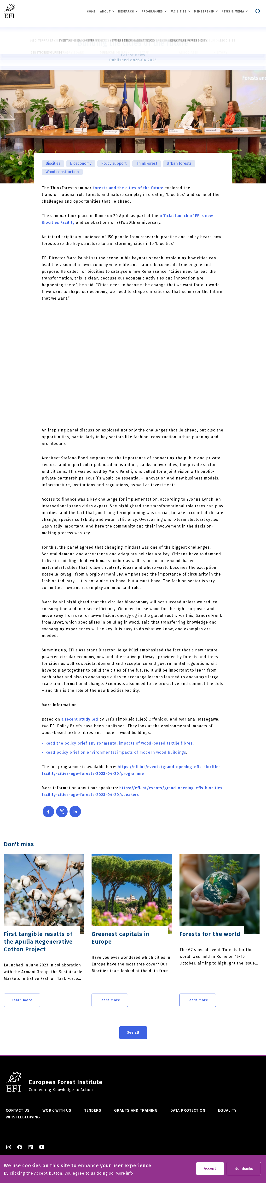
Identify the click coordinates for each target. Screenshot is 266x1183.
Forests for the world (209, 934)
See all (133, 1033)
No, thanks (244, 1169)
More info (124, 1173)
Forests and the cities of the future (128, 188)
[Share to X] (62, 811)
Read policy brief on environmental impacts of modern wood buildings (115, 752)
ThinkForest (146, 163)
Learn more (22, 1000)
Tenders (92, 1110)
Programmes (152, 11)
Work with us (56, 1110)
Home (91, 11)
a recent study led (79, 719)
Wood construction (62, 172)
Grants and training (136, 1110)
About (105, 11)
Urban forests (179, 163)
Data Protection (187, 1110)
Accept (210, 1168)
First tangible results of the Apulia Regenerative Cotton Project (38, 942)
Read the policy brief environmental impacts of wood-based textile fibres (119, 743)
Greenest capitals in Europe (120, 938)
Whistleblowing (23, 1117)
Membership (204, 11)
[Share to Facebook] (48, 811)
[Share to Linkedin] (75, 811)
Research (126, 11)
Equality (227, 1110)
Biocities (53, 163)
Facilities (178, 11)
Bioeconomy (81, 163)
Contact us (18, 1110)
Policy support (114, 163)
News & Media (233, 11)
